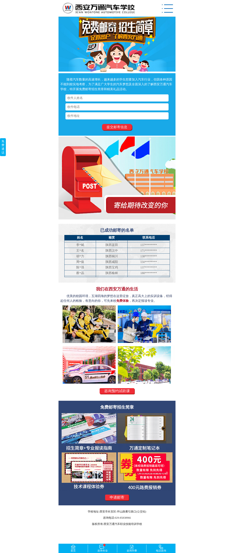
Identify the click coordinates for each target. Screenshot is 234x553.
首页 (73, 548)
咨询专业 (102, 548)
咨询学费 (132, 548)
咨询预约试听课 (117, 391)
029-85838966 (123, 517)
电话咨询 (161, 548)
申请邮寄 (117, 497)
